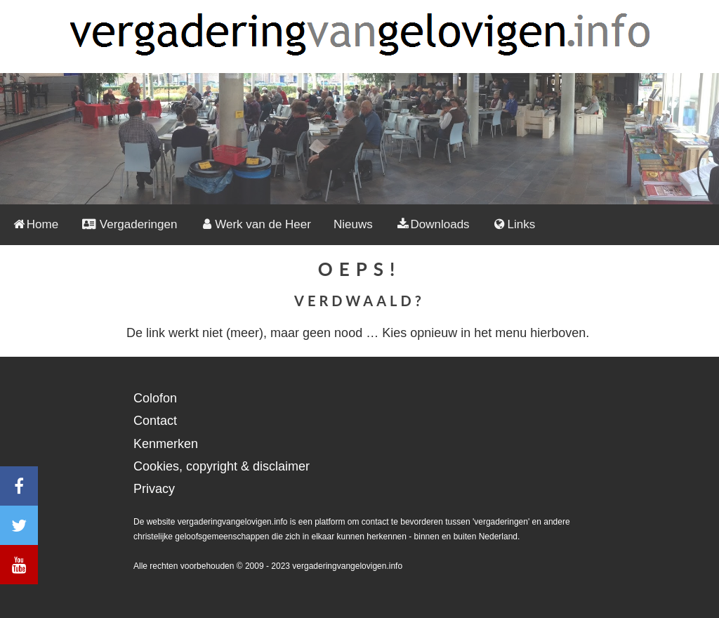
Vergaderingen (129, 224)
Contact (155, 421)
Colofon (155, 398)
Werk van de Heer (255, 224)
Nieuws (353, 224)
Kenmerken (165, 444)
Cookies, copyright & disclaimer (221, 466)
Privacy (154, 489)
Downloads (432, 224)
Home (34, 224)
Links (514, 224)
